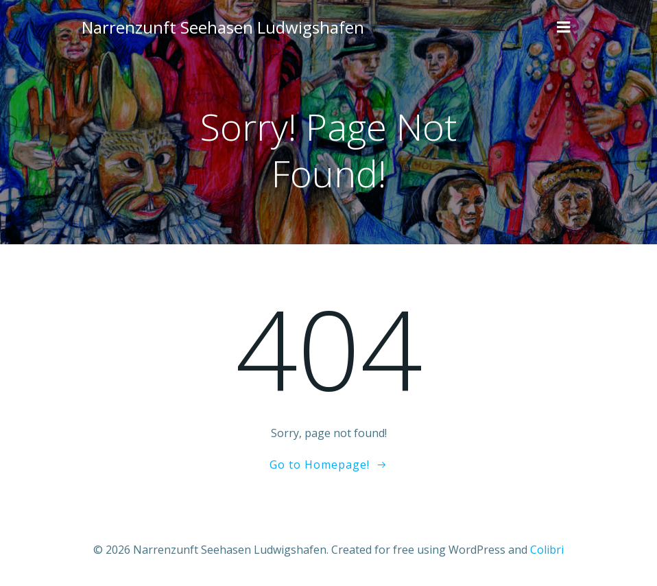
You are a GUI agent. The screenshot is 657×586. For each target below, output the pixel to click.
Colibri (547, 549)
